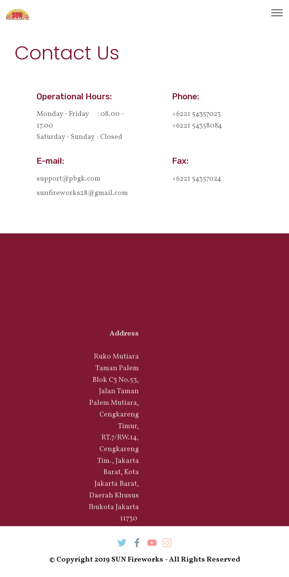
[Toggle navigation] (277, 12)
